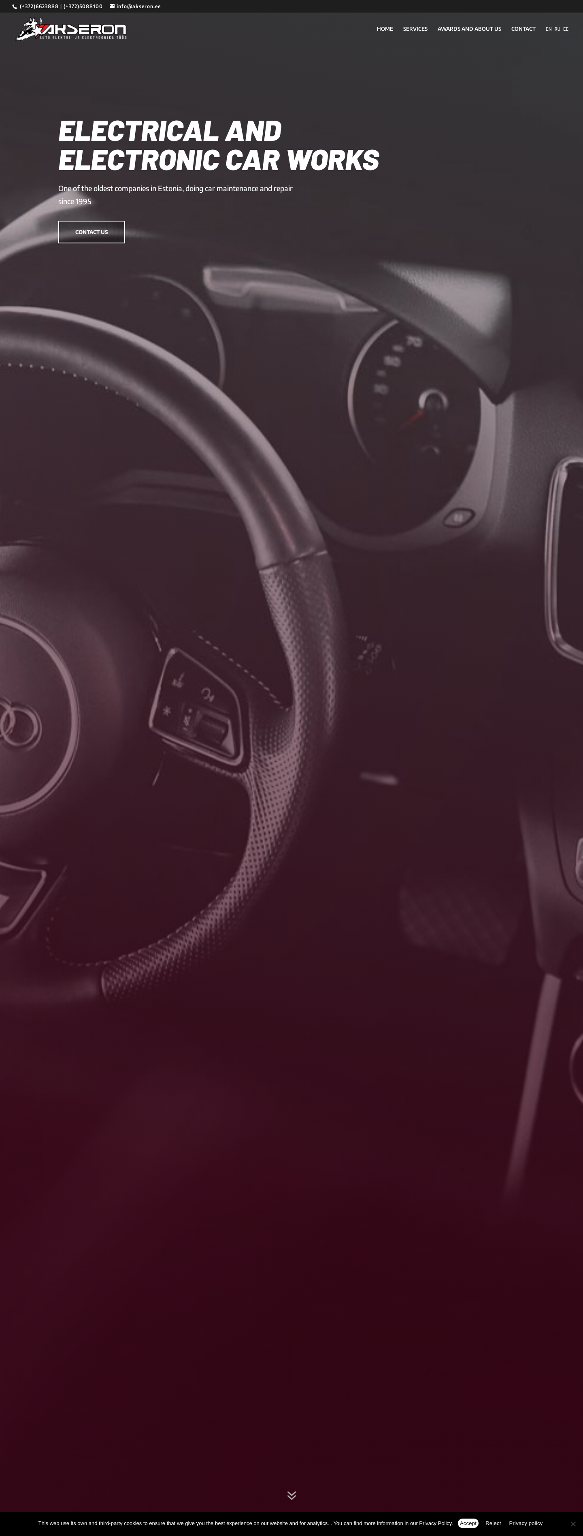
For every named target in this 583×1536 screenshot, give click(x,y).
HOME (385, 29)
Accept (468, 1523)
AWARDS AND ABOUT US (469, 29)
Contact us (91, 232)
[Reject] (573, 1524)
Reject (493, 1523)
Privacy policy (526, 1523)
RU (557, 29)
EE (565, 29)
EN (549, 29)
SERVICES (415, 29)
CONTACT (523, 29)
